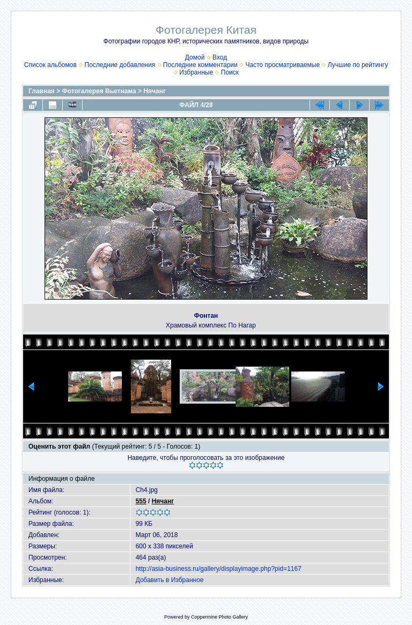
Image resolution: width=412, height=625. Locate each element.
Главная (41, 91)
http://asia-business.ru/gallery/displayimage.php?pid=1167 (218, 568)
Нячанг (154, 91)
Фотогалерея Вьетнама (99, 91)
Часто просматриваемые (283, 65)
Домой (195, 57)
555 (141, 501)
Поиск (230, 72)
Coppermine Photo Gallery (219, 617)
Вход (219, 57)
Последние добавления (120, 65)
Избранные (196, 72)
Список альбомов (50, 65)
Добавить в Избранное (170, 580)
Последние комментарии (200, 65)
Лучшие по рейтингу (358, 65)
